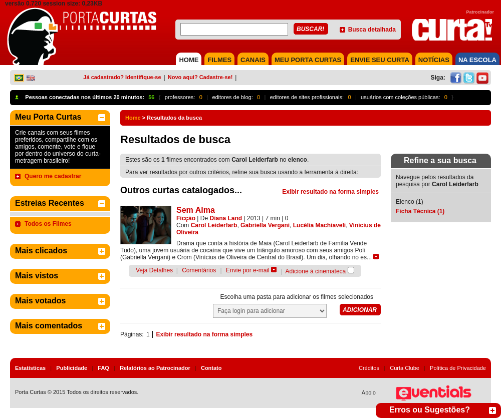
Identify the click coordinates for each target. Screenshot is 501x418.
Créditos (369, 368)
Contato (211, 368)
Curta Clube (404, 368)
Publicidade (71, 368)
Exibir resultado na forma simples (330, 191)
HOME (188, 60)
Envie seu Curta (379, 60)
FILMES (219, 60)
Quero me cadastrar (53, 176)
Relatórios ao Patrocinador (155, 368)
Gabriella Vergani (265, 225)
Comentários (199, 270)
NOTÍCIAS (433, 60)
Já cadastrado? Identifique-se (122, 77)
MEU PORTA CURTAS (308, 60)
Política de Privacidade (458, 368)
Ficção (185, 218)
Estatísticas (30, 368)
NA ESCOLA (477, 60)
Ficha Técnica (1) (420, 211)
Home (133, 118)
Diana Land (226, 218)
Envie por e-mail (248, 270)
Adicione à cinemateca (316, 271)
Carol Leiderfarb (214, 225)
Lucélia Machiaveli (319, 225)
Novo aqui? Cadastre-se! (200, 77)
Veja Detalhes (154, 270)
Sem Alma (195, 210)
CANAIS (253, 60)
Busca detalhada (372, 29)
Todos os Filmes (48, 223)
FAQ (103, 368)
